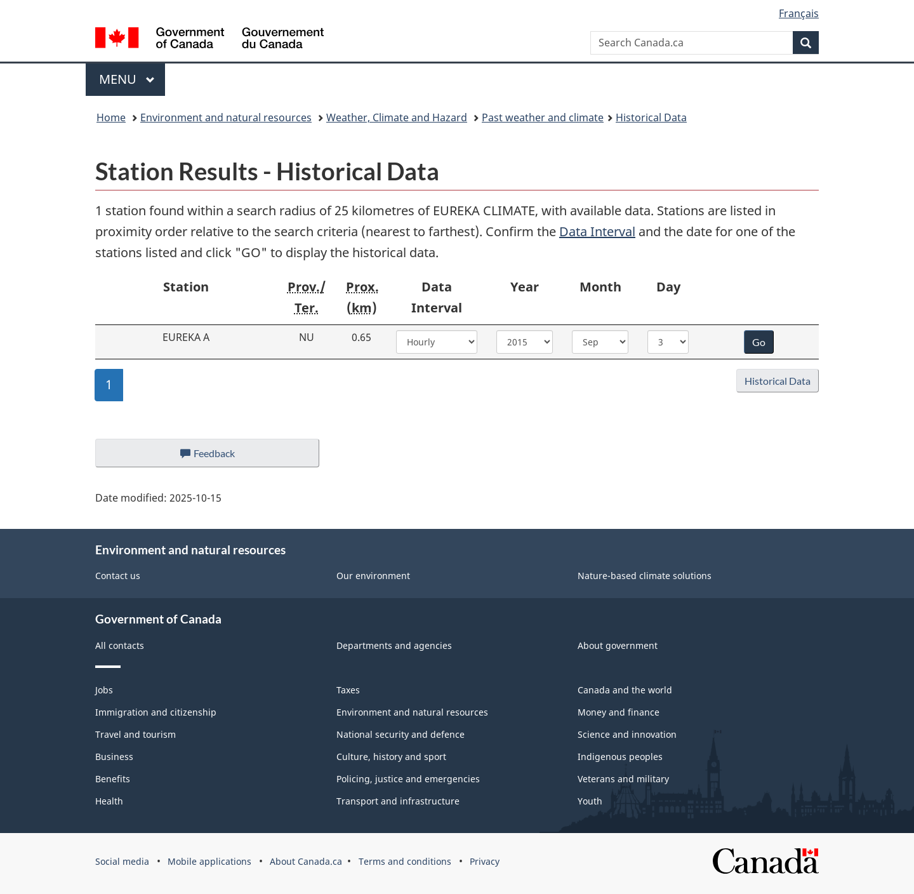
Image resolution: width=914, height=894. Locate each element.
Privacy (485, 861)
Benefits (112, 779)
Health (109, 801)
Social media (122, 861)
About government (618, 645)
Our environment (373, 576)
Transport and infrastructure (398, 801)
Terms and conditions (405, 861)
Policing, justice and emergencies (408, 779)
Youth (590, 801)
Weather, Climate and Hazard (396, 117)
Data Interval (597, 231)
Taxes (348, 690)
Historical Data (651, 117)
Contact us (117, 576)
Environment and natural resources (226, 117)
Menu (127, 79)
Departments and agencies (394, 645)
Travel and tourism (135, 734)
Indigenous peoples (620, 757)
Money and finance (618, 712)
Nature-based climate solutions (645, 576)
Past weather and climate (543, 117)
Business (114, 757)
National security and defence (400, 734)
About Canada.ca (306, 861)
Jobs (104, 690)
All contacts (119, 645)
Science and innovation (627, 734)
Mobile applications (209, 861)
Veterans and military (623, 779)
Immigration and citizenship (155, 712)
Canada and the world (625, 690)
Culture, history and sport (391, 757)
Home (111, 117)
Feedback (220, 456)
